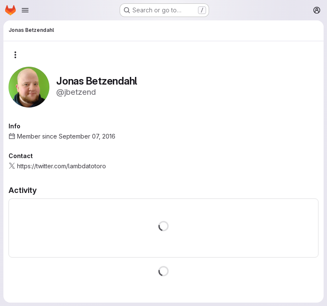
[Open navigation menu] (25, 10)
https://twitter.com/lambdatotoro (61, 166)
